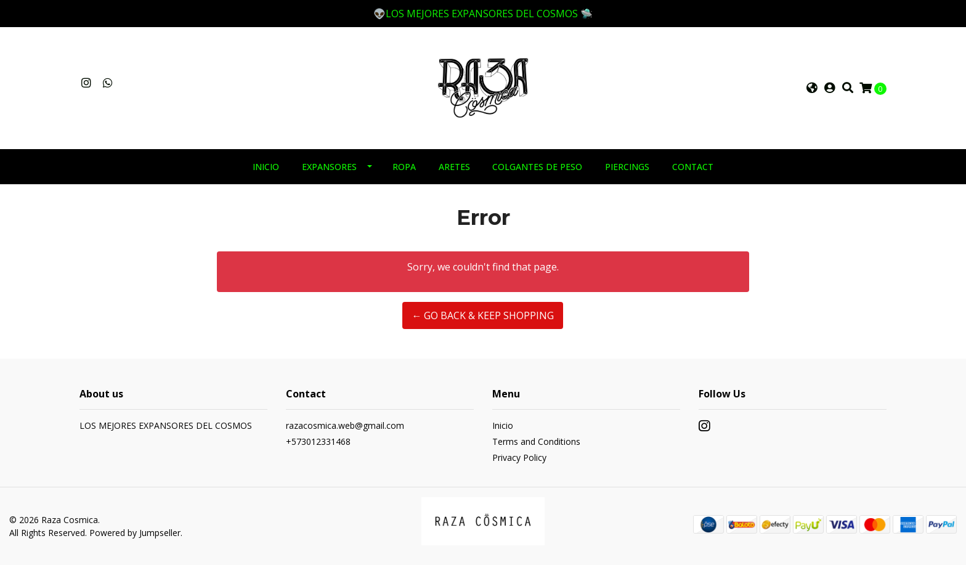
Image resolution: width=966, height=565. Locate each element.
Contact (692, 167)
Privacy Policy (519, 457)
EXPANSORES (329, 167)
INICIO (266, 167)
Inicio (502, 425)
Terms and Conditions (536, 441)
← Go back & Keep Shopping (483, 315)
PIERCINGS (627, 167)
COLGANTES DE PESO (537, 167)
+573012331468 (318, 441)
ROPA (404, 167)
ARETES (454, 167)
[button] (812, 88)
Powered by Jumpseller (135, 533)
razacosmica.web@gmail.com (345, 425)
